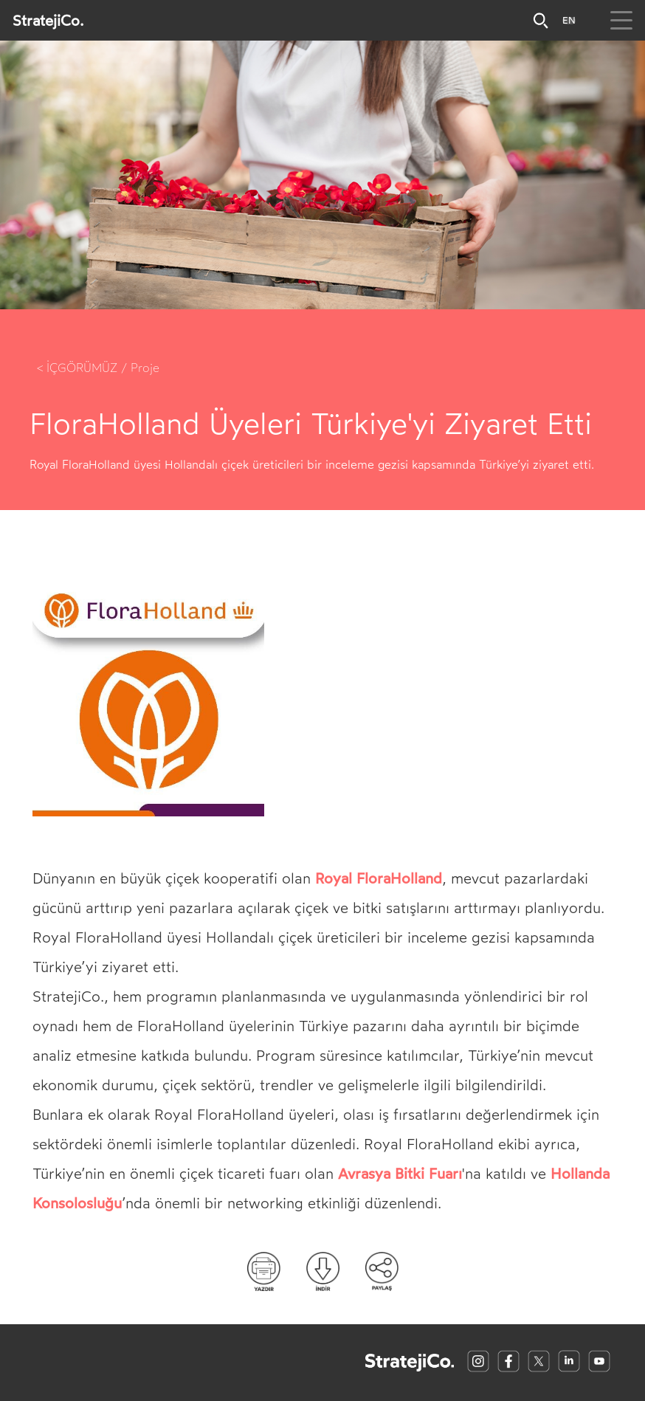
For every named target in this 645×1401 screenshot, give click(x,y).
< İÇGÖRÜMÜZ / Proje (98, 368)
